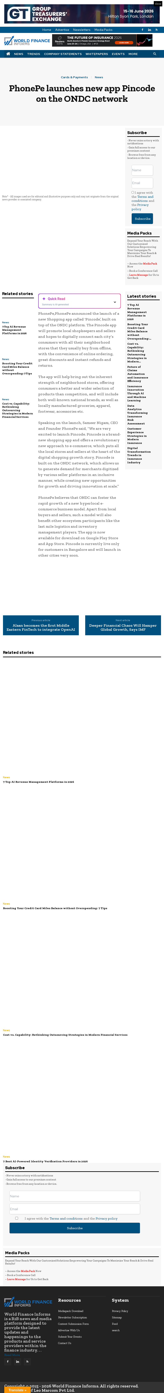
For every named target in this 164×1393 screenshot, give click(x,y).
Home (46, 30)
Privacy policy (140, 207)
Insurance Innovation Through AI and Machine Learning (136, 389)
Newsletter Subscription (72, 1316)
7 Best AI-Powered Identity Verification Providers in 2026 (43, 1160)
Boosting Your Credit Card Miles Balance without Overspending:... (139, 330)
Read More (12, 1354)
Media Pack (150, 263)
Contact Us (64, 1342)
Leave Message (138, 274)
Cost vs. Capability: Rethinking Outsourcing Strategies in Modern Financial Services (17, 410)
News (18, 54)
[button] (154, 53)
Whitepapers (97, 54)
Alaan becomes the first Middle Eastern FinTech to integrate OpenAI (41, 627)
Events (118, 54)
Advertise (62, 30)
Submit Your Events (70, 1335)
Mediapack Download (70, 1310)
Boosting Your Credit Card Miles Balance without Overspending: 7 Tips (17, 368)
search (116, 1329)
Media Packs (104, 30)
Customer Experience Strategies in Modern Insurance (136, 429)
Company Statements (63, 54)
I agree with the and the (143, 201)
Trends (33, 54)
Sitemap (117, 1316)
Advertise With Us (69, 1329)
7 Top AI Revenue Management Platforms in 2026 (14, 330)
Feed (115, 1322)
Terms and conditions (142, 199)
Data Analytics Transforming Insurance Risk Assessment (137, 410)
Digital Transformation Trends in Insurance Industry (139, 448)
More (133, 54)
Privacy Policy (120, 1310)
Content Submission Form (73, 1322)
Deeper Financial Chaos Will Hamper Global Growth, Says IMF (123, 627)
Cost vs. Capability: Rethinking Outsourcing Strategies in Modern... (136, 350)
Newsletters (82, 30)
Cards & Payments (74, 77)
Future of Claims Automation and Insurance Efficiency (137, 370)
